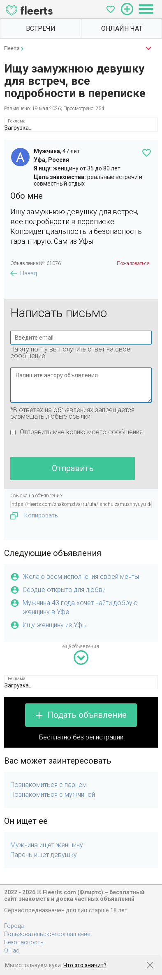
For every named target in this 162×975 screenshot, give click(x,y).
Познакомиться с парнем (48, 785)
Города (14, 926)
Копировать (34, 515)
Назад (28, 273)
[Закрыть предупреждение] (150, 965)
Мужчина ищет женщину (46, 845)
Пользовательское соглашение (47, 934)
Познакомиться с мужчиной (52, 794)
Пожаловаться (133, 263)
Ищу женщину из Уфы (55, 625)
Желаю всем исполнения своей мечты (81, 576)
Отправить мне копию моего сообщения (81, 432)
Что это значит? (84, 965)
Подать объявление (87, 715)
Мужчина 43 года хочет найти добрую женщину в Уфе (80, 607)
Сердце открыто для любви (64, 590)
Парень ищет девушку (43, 855)
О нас (11, 950)
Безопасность (24, 942)
